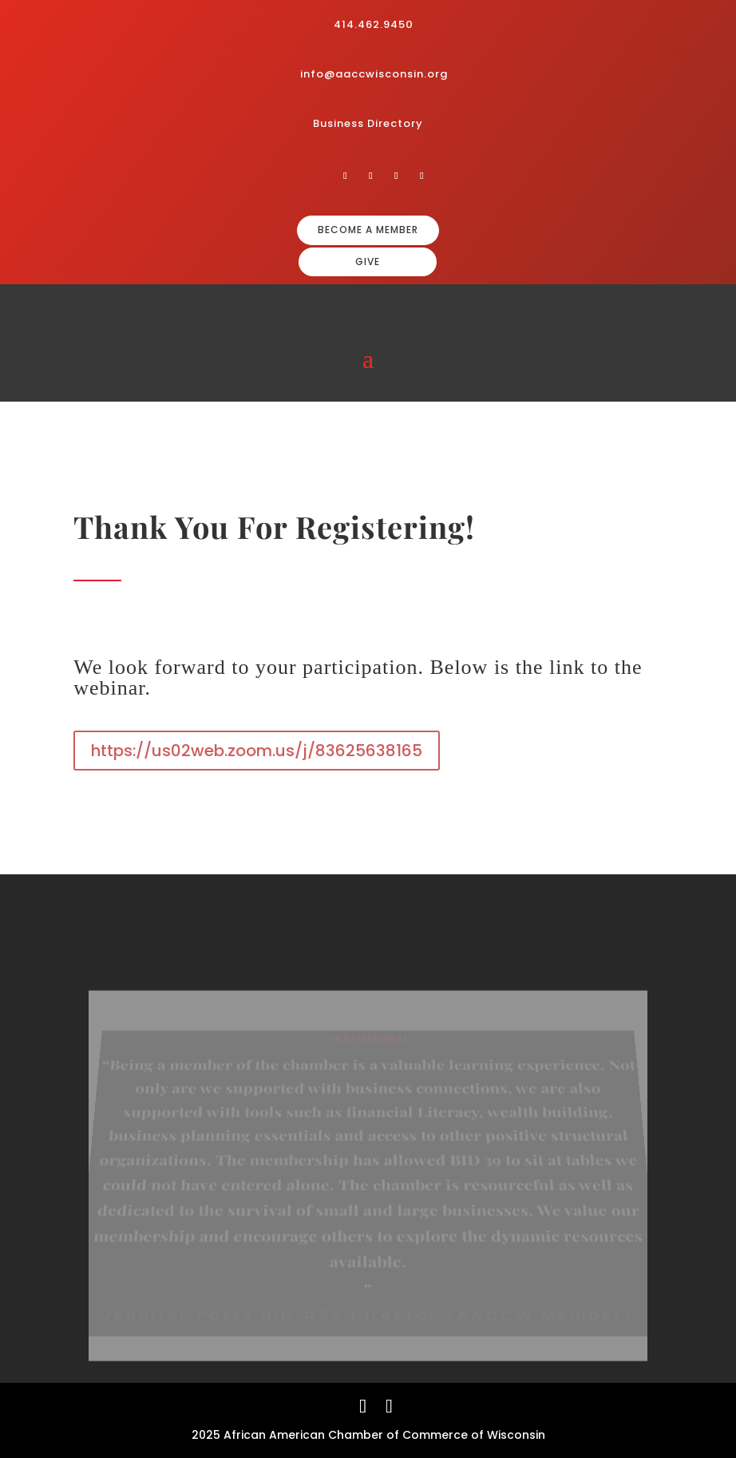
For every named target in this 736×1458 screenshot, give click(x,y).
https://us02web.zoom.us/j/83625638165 (256, 750)
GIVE (367, 261)
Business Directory (368, 123)
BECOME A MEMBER (368, 229)
